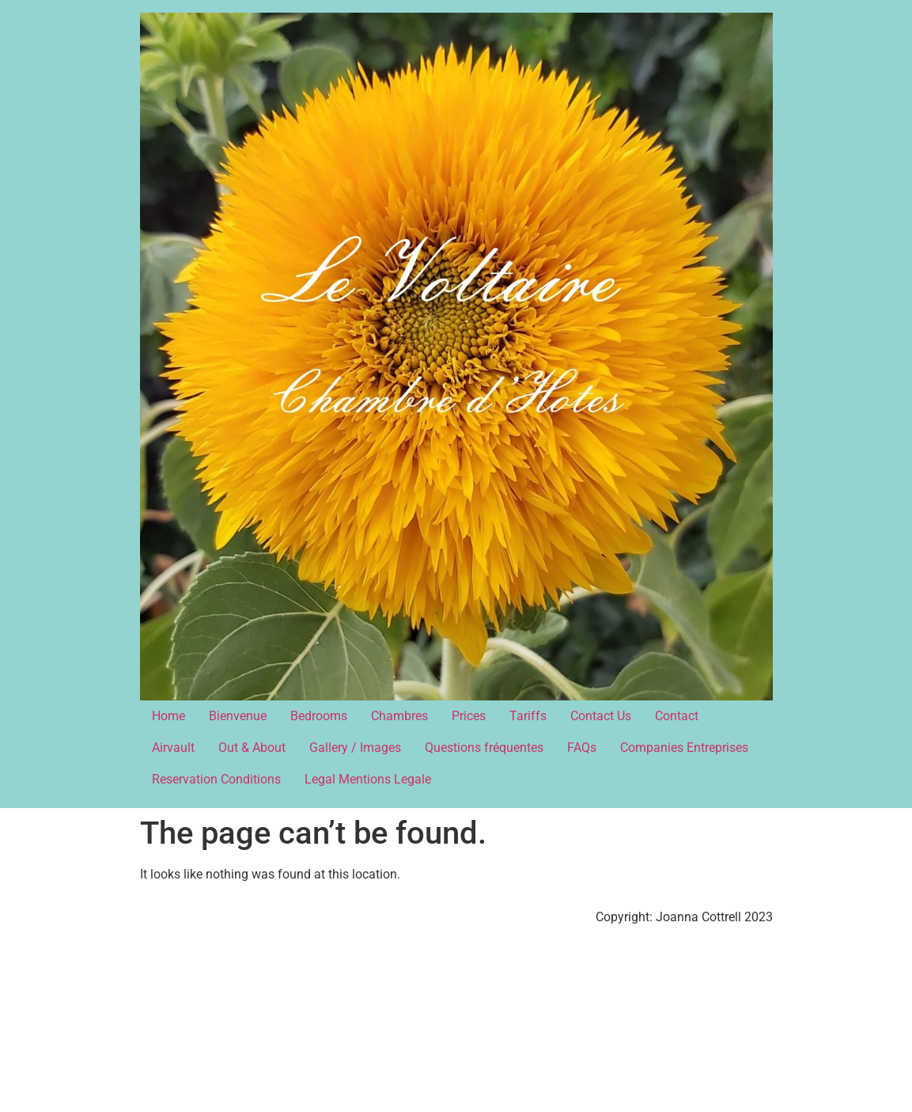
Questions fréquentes (484, 747)
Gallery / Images (355, 747)
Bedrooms (318, 715)
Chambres (399, 715)
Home (168, 715)
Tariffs (528, 715)
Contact (676, 715)
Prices (469, 715)
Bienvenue (238, 715)
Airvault (173, 747)
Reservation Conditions (216, 779)
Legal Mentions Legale (368, 779)
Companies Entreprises (684, 747)
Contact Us (600, 715)
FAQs (581, 747)
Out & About (252, 747)
